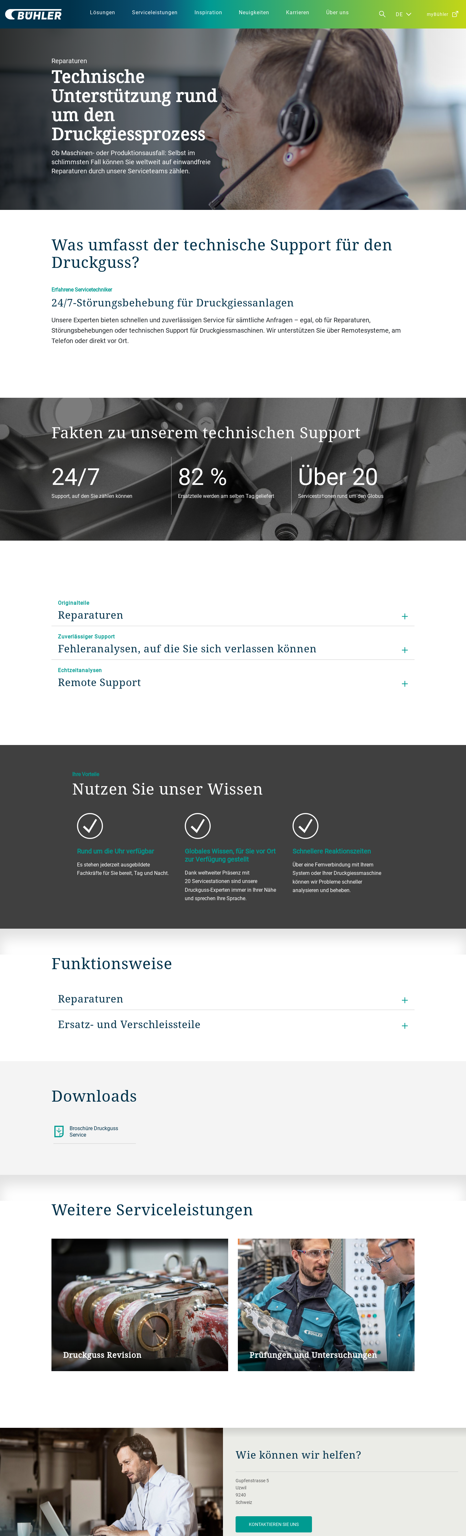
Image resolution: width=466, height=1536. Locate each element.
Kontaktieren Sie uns (274, 1524)
